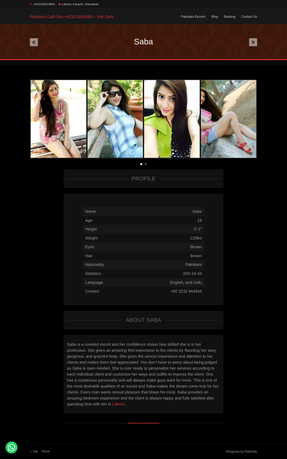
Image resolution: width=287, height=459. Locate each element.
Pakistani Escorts (193, 16)
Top (34, 451)
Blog (214, 16)
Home (45, 451)
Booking (229, 16)
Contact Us (249, 16)
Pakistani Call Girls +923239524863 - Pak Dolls (72, 17)
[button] (12, 447)
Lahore (118, 404)
